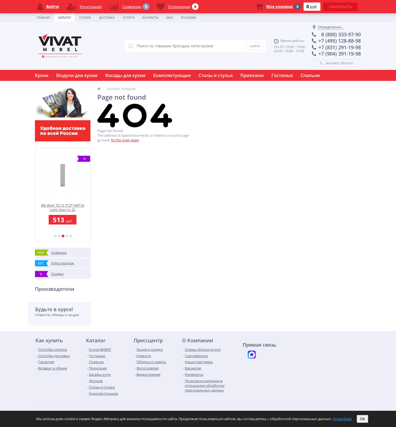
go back (103, 140)
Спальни (310, 75)
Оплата (85, 17)
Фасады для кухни (125, 75)
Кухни (41, 75)
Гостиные (282, 75)
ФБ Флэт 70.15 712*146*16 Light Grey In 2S (62, 207)
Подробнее (342, 418)
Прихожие (252, 75)
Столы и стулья (216, 75)
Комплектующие (172, 75)
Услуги (128, 17)
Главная (43, 17)
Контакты (150, 17)
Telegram (188, 17)
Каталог (64, 17)
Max (169, 17)
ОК (362, 419)
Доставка (107, 17)
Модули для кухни (76, 75)
